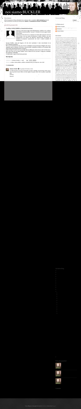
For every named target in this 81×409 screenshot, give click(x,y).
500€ (69, 37)
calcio (74, 67)
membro (61, 179)
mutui (74, 184)
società (68, 235)
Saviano (56, 228)
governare (75, 145)
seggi (58, 230)
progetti (68, 208)
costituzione (58, 97)
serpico (75, 231)
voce (56, 262)
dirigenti (75, 108)
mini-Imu (74, 180)
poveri (64, 204)
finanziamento (62, 130)
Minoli (66, 181)
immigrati (73, 148)
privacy (62, 207)
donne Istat (57, 113)
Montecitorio (62, 182)
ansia (70, 47)
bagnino (74, 53)
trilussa (72, 253)
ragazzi (61, 213)
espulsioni (57, 121)
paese (75, 192)
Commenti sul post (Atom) (14, 105)
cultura (74, 101)
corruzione (67, 93)
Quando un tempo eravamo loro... (69, 378)
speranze (74, 237)
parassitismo (74, 195)
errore (56, 120)
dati (60, 102)
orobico (60, 192)
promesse (61, 209)
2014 (58, 287)
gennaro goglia (69, 140)
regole (74, 218)
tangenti (67, 246)
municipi (58, 184)
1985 (61, 37)
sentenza (62, 231)
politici (74, 202)
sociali (64, 235)
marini (60, 176)
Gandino (63, 139)
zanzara (57, 264)
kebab (63, 163)
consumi (57, 86)
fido (70, 129)
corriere (63, 92)
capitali (56, 70)
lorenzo (74, 169)
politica (69, 202)
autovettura (73, 52)
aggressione (57, 41)
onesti (66, 191)
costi (65, 96)
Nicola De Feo (70, 187)
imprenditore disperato (61, 151)
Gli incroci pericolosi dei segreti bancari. (66, 349)
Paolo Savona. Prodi (72, 193)
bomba (74, 59)
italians (74, 158)
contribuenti (72, 88)
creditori (12, 62)
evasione (57, 123)
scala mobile (62, 228)
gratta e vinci (57, 147)
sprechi (69, 239)
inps (61, 155)
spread (65, 239)
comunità (73, 81)
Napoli (56, 185)
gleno (70, 144)
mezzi (75, 179)
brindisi (61, 63)
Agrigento (63, 41)
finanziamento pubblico (71, 130)
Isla (75, 157)
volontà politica (68, 262)
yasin (76, 263)
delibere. (65, 104)
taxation (57, 248)
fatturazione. (69, 128)
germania (57, 141)
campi (62, 69)
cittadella (75, 76)
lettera (74, 167)
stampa (69, 240)
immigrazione (58, 150)
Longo (70, 169)
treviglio (73, 252)
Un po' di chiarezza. (62, 326)
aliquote (69, 43)
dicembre (60, 293)
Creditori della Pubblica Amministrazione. (67, 318)
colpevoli (73, 79)
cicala (73, 75)
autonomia (68, 52)
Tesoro (72, 250)
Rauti (66, 214)
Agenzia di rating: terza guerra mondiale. (67, 322)
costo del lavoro (70, 97)
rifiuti (56, 220)
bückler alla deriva (64, 64)
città (71, 76)
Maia (75, 174)
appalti (74, 48)
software (73, 235)
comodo (63, 80)
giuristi (74, 142)
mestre (70, 179)
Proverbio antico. (61, 332)
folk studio (57, 134)
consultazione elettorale (64, 85)
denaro (75, 104)
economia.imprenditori (59, 115)
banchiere (74, 54)
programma (73, 208)
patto (62, 197)
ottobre (59, 296)
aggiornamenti (73, 40)
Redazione (59, 28)
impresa (75, 151)
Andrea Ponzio (72, 46)
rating (61, 214)
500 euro (65, 37)
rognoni (74, 223)
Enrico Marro (64, 118)
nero (72, 186)
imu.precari (73, 152)
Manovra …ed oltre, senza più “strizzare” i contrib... (67, 334)
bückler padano (60, 65)
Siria (75, 234)
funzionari (74, 136)
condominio (69, 82)
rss (73, 224)
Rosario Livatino (69, 224)
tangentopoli (73, 246)
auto (63, 52)
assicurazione (74, 51)
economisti (73, 115)
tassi (71, 247)
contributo (62, 90)
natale (60, 185)
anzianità (69, 48)
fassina (58, 128)
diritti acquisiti (59, 109)
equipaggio (57, 119)
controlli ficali (73, 90)
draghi (66, 113)
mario (68, 176)
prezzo (71, 206)
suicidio (67, 245)
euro (65, 121)
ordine (56, 192)
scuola (75, 229)
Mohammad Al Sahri (72, 181)
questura (57, 213)
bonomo (73, 60)
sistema (56, 235)
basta (68, 56)
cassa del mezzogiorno (70, 73)
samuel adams (58, 226)
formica (61, 135)
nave (69, 185)
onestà (62, 191)
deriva (63, 106)
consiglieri (73, 84)
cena (63, 74)
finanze (56, 130)
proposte (66, 209)
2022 (58, 274)
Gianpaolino (63, 141)
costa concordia (58, 96)
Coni (69, 84)
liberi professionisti (64, 168)
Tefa (56, 250)
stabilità (57, 240)
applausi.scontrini (62, 49)
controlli (67, 90)
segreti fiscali (62, 230)
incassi (56, 153)
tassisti (74, 247)
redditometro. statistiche (66, 217)
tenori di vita (61, 250)
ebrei (67, 114)
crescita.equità (58, 101)
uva (76, 257)
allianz (74, 43)
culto (70, 101)
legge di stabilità (66, 165)
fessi (62, 129)
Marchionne (73, 175)
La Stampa (67, 163)
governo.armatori (65, 146)
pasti (71, 196)
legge (60, 165)
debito (75, 102)
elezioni (73, 117)
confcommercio (64, 84)
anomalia (61, 47)
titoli (43, 62)
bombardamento (58, 60)
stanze (56, 241)
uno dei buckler (66, 257)
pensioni (73, 198)
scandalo (67, 228)
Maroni (71, 176)
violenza (57, 261)
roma (59, 224)
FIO (59, 133)
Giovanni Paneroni (68, 142)
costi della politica (71, 96)
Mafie (76, 173)
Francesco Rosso (64, 136)
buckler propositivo (68, 65)
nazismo (62, 186)
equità (62, 119)
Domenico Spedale (58, 112)
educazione (61, 117)
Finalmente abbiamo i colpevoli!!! (65, 340)
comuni (68, 81)
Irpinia (71, 157)
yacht (73, 263)
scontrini (75, 228)
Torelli (56, 252)
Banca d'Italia (58, 54)
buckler (75, 63)
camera (64, 68)
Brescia (71, 62)
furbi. (64, 137)
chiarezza (58, 75)
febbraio (60, 311)
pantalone (65, 193)
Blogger (54, 406)
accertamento (67, 38)
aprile (59, 307)
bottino (67, 62)
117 (55, 37)
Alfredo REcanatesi (60, 43)
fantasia (70, 126)
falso (74, 125)
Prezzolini (75, 206)
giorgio (74, 141)
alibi (66, 43)
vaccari (65, 258)
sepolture (67, 231)
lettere (56, 168)
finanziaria (57, 131)
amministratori (67, 45)
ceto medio (75, 74)
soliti (60, 236)
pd (71, 197)
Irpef (64, 157)
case (58, 73)
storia (75, 242)
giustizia (57, 144)
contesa (66, 86)
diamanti (63, 107)
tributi (61, 253)
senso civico (57, 231)
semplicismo (69, 230)
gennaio (60, 313)
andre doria (66, 46)
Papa (56, 195)
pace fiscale (70, 192)
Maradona (67, 175)
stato (41, 62)
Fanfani (61, 126)
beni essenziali (62, 58)
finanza (73, 129)
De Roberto (71, 102)
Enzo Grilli (74, 118)
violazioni (74, 259)
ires (57, 157)
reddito (68, 215)
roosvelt (63, 224)
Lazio (74, 164)
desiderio (68, 106)
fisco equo (74, 133)
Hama (61, 148)
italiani (69, 158)
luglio (59, 302)
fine (65, 131)
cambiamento (58, 68)
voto (76, 262)
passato (67, 196)
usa (71, 257)
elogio (60, 118)
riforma (66, 220)
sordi (69, 236)
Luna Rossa (62, 171)
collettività (64, 79)
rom (56, 224)
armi (72, 49)
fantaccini (66, 126)
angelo (56, 47)
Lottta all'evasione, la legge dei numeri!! (66, 338)
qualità (74, 212)
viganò (64, 259)
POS (56, 204)
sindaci (67, 234)
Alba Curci (74, 41)
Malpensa (57, 175)
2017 (58, 282)
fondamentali (63, 134)
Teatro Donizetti (67, 248)
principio (58, 207)
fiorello (65, 133)
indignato (61, 153)
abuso (62, 38)
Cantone (69, 69)
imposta (68, 150)
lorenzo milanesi (58, 170)
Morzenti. (71, 182)
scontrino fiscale (65, 229)
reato (74, 214)
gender (75, 139)
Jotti (60, 163)
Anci (62, 46)
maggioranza (63, 174)
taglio (64, 246)
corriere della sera (70, 92)
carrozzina (64, 71)
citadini (67, 76)
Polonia (56, 203)
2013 (58, 289)
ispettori (57, 158)
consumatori (73, 85)
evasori (73, 123)
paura (65, 197)
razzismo (70, 214)
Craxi (65, 98)
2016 (58, 283)
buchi (72, 63)
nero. (75, 186)
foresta (56, 135)
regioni (70, 218)
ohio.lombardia (72, 190)
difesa (74, 107)
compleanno (57, 81)
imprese (58, 152)
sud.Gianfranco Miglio (60, 245)
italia (66, 158)
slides (61, 235)
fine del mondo (71, 131)
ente (69, 118)
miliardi (65, 180)
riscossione (62, 223)
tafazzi (56, 246)
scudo (71, 229)
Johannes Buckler (13, 68)
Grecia (63, 147)
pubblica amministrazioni (27, 62)
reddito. (73, 215)
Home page (28, 103)
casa (76, 71)
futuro (67, 137)
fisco (69, 133)
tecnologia (74, 248)
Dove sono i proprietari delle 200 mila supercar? (66, 353)
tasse (67, 247)
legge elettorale (73, 165)
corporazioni (57, 92)
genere (63, 140)
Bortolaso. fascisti (58, 62)
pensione (68, 198)
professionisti (57, 208)
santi (70, 226)
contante (61, 86)
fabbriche (69, 124)
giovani (62, 142)
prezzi (67, 206)
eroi (72, 119)
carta (69, 71)
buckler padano (73, 64)
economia (73, 114)
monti (67, 182)
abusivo (58, 38)
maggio (58, 174)
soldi (56, 236)
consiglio (57, 85)
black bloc (63, 59)
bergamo (68, 58)
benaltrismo (73, 57)
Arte (61, 51)
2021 (58, 276)
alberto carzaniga (66, 42)
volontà (62, 262)
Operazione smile (72, 191)
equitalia (67, 119)
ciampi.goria (68, 75)
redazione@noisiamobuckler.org (66, 395)
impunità (63, 152)
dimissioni (57, 108)
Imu (68, 152)
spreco (74, 239)
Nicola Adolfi (64, 187)
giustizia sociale (64, 144)
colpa (69, 79)
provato (70, 209)
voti (73, 262)
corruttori (61, 93)
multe (76, 182)
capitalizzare (68, 70)
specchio (69, 237)
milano (61, 180)
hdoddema (44, 406)
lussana (69, 171)
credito (65, 99)
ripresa (56, 223)
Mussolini (63, 184)
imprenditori (69, 151)
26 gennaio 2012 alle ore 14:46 (26, 68)
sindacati (57, 234)
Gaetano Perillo (73, 137)
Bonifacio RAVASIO (67, 60)
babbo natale (66, 53)
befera (64, 57)
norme (56, 190)
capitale (74, 69)
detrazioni (57, 107)
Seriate (71, 231)
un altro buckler (59, 254)
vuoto (57, 263)
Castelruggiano (58, 74)
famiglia (57, 126)
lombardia (66, 169)
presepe (56, 206)
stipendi (67, 242)
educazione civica (68, 117)
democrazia (70, 104)
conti (70, 86)
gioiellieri (69, 141)
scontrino (59, 229)
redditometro (58, 217)
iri (60, 157)
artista (69, 51)
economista (67, 115)
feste (65, 129)
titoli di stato (70, 251)
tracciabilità (62, 252)
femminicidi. (57, 129)
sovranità (57, 237)
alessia (75, 42)
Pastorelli (75, 196)
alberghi (56, 42)
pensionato (64, 198)
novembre (60, 294)
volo (59, 262)
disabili (68, 109)
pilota (66, 201)
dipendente (63, 108)
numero (61, 190)
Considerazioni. (61, 317)
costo (64, 97)
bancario (63, 54)
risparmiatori (68, 223)
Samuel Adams (60, 31)
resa (60, 219)
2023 (58, 272)
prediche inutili (73, 204)
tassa (60, 247)
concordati (57, 82)
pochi (58, 202)
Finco (63, 131)
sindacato (62, 234)
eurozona (74, 121)
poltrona (61, 203)
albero (61, 42)
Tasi (56, 247)
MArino (64, 176)
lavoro (70, 164)
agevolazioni (66, 40)
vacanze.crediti (59, 258)
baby (71, 53)
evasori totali (57, 124)
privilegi (70, 207)
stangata (74, 240)
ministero (57, 181)
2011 (58, 356)
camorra (69, 68)
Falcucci (60, 125)
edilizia (56, 117)
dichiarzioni (69, 107)
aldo (72, 42)
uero (76, 253)
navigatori (74, 185)
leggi (63, 167)
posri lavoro (60, 204)
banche (68, 54)
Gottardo (66, 145)
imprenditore (74, 150)
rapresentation (69, 213)
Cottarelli (61, 98)
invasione (67, 156)
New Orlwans (57, 187)
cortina (70, 95)
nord (66, 188)
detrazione (73, 106)
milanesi (57, 180)
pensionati (58, 198)
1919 (58, 37)
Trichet (68, 253)
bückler (58, 64)
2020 (58, 278)
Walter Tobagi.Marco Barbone (65, 263)
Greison (70, 147)
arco (68, 49)
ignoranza (68, 148)
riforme (70, 220)
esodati (66, 120)
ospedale (65, 192)
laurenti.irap (59, 164)
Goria (62, 145)
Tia (63, 251)
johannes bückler (70, 161)
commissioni (57, 80)
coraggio (73, 91)
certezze (69, 74)
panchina (60, 193)
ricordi (70, 219)
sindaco (71, 234)
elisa (56, 118)
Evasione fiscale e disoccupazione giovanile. (65, 343)
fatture (74, 128)
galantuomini (58, 139)
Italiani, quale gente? (66, 371)
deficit (57, 104)
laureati (75, 163)
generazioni (58, 140)
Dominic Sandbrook (67, 112)
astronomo (59, 52)
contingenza (74, 86)
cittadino (67, 77)
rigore (74, 220)
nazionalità (57, 186)
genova (74, 140)
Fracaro (70, 135)
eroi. (75, 119)
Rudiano (58, 225)
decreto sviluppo (71, 103)
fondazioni (70, 134)
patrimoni (58, 197)
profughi (63, 208)
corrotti (56, 93)
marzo (59, 309)
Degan (61, 104)
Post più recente (9, 103)
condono (57, 84)
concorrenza (63, 82)
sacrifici (69, 225)
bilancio (73, 58)
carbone (74, 70)
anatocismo (57, 46)
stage (65, 240)
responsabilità (65, 219)
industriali (72, 153)
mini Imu (69, 180)
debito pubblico (17, 62)
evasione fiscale (66, 123)
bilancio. (57, 59)
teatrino (61, 248)
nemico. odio (67, 186)
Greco (66, 147)
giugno (59, 304)
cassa (62, 73)
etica (61, 121)
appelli (56, 49)
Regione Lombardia (63, 218)
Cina (76, 75)
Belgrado (68, 57)
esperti (74, 120)
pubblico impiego (67, 212)
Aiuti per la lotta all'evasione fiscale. (65, 351)
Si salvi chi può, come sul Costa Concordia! (67, 320)
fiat (67, 129)
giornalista (57, 142)
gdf (72, 139)
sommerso (65, 236)
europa (69, 121)
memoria (66, 179)
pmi (76, 201)
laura (72, 163)
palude (56, 193)
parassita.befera (68, 195)
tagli (60, 246)
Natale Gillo (65, 185)
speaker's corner (63, 237)
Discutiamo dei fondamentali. (64, 328)
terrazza (67, 250)
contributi (57, 90)
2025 (58, 270)
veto (60, 259)
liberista (71, 168)
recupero (57, 215)
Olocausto (57, 191)
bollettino (69, 59)
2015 (58, 285)
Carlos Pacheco (58, 71)
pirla (69, 201)
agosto (59, 300)
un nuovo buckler (68, 256)
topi (75, 251)
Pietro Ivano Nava (60, 201)
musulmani (70, 184)
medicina (57, 179)
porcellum (73, 203)
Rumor (62, 225)
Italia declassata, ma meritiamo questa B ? (67, 324)
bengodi (56, 58)
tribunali (57, 253)
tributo (64, 253)
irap (76, 156)
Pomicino (65, 203)
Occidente (66, 190)
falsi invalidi (69, 125)
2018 (58, 280)
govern (70, 145)
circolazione (58, 76)
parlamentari (58, 196)
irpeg (68, 157)
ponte (70, 203)
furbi (61, 137)
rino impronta (36, 62)
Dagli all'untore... (61, 345)
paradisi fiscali (61, 195)
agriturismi (68, 41)
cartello (72, 71)
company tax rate (71, 80)
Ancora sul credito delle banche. (65, 315)
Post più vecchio (47, 103)
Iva (61, 159)
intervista (62, 156)
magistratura (69, 174)
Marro (75, 176)
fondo (74, 134)
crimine (63, 101)
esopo (70, 120)
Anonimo (65, 47)
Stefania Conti (68, 241)
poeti (65, 202)
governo (59, 146)
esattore (61, 120)
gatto (70, 139)
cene (66, 74)
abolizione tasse (74, 37)
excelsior (63, 124)
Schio (71, 228)
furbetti (56, 137)
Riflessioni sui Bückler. (63, 336)
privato (66, 207)
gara (67, 139)
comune (63, 81)
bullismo (75, 65)
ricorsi (74, 219)
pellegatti (75, 197)
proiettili (57, 209)
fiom (62, 133)
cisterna (63, 76)
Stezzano (63, 242)
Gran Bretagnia (73, 146)
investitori (72, 156)
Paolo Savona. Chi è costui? (68, 363)
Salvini (74, 225)
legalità (56, 165)
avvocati (57, 53)
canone (65, 69)
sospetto (73, 236)
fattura (63, 128)
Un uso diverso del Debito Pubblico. (65, 347)
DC (62, 102)
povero (68, 204)
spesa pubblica (58, 239)
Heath (64, 148)
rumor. (66, 225)
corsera (71, 93)
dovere (62, 113)
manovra (62, 175)
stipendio (71, 242)
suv (70, 245)
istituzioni (62, 158)
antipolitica (64, 48)
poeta (62, 202)
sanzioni (74, 226)
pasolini (63, 196)
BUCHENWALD (66, 63)
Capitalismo (62, 70)
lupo (66, 171)
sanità (66, 226)
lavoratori (65, 164)
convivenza (66, 91)
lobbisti (61, 169)
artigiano (65, 51)
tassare (63, 247)
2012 (58, 291)
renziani (56, 219)
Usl (73, 257)
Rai (64, 213)
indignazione (66, 153)
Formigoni (66, 135)
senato (74, 230)
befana (60, 57)
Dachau (56, 102)
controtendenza (58, 91)
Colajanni (58, 79)
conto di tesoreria (60, 87)
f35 (66, 124)
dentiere (58, 106)
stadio (61, 240)
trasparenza (68, 252)
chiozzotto (63, 75)
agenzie (61, 40)
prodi (74, 207)
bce (56, 57)
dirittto (64, 109)
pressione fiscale (62, 206)
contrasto (68, 87)
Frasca (69, 136)
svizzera (74, 245)
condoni (74, 82)
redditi (62, 215)
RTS (76, 224)
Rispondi (11, 76)
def (76, 103)
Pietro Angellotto (73, 199)
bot (64, 62)
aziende (61, 53)
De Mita (66, 102)
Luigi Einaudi (71, 170)
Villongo (68, 259)
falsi (65, 125)
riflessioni (61, 220)
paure (69, 197)
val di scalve (70, 258)
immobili (64, 150)
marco (56, 176)
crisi (67, 101)
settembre (60, 298)
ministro (61, 181)
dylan (73, 113)
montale (57, 182)
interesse (57, 156)
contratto (73, 87)
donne (74, 112)
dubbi (70, 113)
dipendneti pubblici (69, 108)
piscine (72, 201)
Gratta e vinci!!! (61, 330)
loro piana (65, 170)
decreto (65, 103)
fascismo (75, 126)
